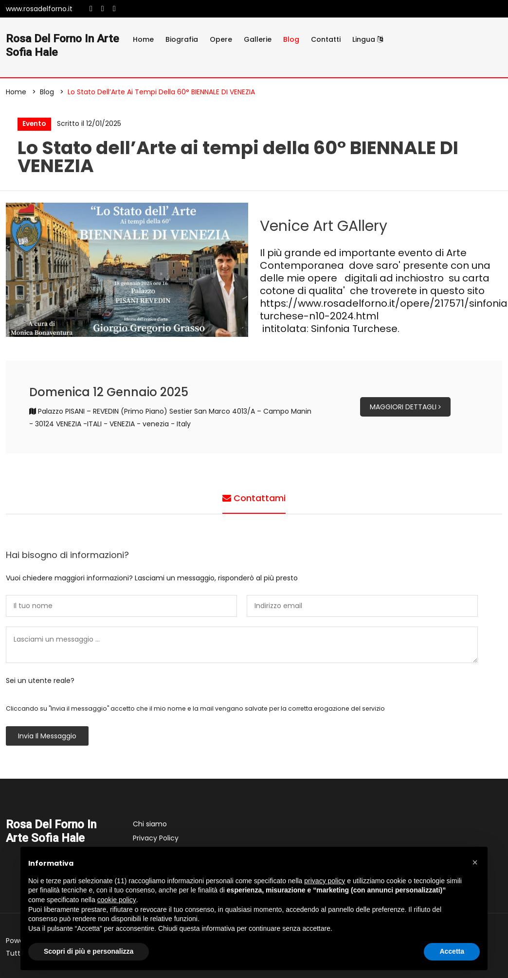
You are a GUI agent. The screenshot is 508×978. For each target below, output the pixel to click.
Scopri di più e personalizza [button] (88, 951)
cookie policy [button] (116, 900)
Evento (33, 124)
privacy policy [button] (324, 881)
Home (143, 39)
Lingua (367, 39)
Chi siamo (150, 825)
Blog (291, 39)
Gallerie (258, 39)
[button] (475, 862)
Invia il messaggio (47, 737)
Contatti (326, 39)
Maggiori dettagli (405, 408)
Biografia (181, 39)
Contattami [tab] (254, 499)
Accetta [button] (451, 951)
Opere (221, 39)
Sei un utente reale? (40, 682)
